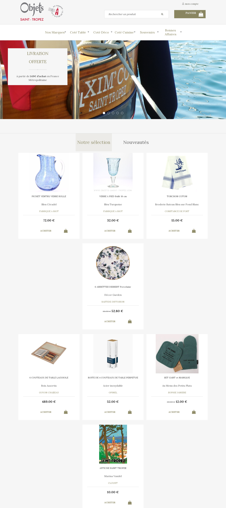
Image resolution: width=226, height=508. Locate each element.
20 (130, 312)
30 (83, 403)
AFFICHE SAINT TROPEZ (183, 288)
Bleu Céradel (42, 205)
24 (141, 403)
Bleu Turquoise (89, 205)
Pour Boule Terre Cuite (42, 387)
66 (177, 221)
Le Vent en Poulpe (136, 387)
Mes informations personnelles (83, 490)
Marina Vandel (183, 296)
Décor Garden (183, 205)
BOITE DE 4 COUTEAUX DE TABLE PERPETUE (89, 289)
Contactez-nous (28, 483)
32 (89, 221)
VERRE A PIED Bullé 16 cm (89, 197)
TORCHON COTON (136, 197)
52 (188, 221)
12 (141, 312)
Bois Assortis (42, 296)
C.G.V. (177, 466)
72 (42, 221)
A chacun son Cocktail (89, 387)
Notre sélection (93, 143)
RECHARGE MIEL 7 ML (42, 379)
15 (136, 221)
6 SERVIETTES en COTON (89, 379)
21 (94, 403)
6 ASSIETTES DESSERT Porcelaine (183, 198)
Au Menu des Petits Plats (136, 296)
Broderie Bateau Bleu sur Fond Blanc (136, 206)
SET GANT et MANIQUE (136, 288)
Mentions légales (197, 466)
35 (130, 403)
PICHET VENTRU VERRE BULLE (42, 197)
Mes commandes (29, 490)
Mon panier (73, 483)
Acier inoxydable (89, 296)
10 (184, 312)
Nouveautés (136, 143)
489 (42, 312)
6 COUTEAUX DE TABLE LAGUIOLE (42, 289)
